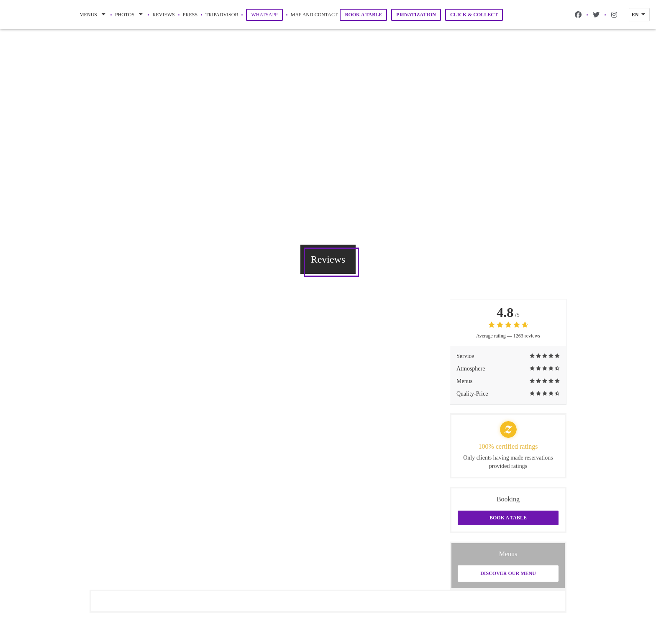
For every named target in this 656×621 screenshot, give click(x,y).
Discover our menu (508, 573)
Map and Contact (314, 15)
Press (190, 15)
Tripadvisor (221, 14)
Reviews (163, 15)
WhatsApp (266, 14)
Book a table (363, 15)
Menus (93, 14)
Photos (129, 14)
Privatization (416, 15)
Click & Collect (474, 15)
